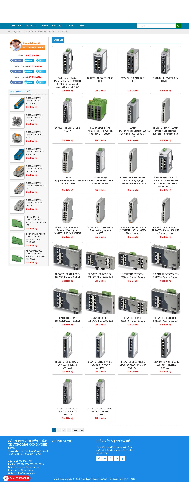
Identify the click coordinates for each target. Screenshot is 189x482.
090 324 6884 (34, 77)
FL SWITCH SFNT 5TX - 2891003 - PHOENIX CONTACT (67, 412)
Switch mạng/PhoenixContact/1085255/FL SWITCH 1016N (70, 180)
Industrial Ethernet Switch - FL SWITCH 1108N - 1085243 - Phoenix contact (165, 230)
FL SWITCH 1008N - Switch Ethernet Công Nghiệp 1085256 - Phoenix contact (165, 131)
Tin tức (70, 26)
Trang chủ (16, 26)
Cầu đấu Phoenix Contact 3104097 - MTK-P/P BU (34, 101)
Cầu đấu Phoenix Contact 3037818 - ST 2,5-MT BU (36, 151)
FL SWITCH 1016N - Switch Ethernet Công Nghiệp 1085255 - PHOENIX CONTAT (67, 230)
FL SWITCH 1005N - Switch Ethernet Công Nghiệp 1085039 (100, 230)
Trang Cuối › (78, 430)
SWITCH (64, 31)
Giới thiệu (57, 26)
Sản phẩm (31, 26)
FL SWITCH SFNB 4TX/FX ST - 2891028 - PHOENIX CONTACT (100, 365)
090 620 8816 (34, 66)
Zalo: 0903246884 (19, 478)
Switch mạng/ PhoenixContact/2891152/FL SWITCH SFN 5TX (100, 180)
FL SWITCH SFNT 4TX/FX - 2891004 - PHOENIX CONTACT (100, 412)
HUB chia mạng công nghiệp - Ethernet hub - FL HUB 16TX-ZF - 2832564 (100, 131)
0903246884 (32, 55)
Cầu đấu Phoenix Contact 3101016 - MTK (34, 135)
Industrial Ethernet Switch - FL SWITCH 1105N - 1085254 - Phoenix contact (132, 230)
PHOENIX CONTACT (47, 31)
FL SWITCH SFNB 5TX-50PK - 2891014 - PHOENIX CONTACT (166, 365)
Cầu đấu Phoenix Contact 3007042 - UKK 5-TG (34, 202)
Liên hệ (82, 26)
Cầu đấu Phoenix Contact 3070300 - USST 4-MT (34, 118)
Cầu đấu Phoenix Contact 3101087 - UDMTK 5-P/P (34, 168)
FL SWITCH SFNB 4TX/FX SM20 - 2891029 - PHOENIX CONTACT (133, 365)
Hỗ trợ (44, 26)
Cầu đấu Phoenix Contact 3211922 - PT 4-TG (35, 185)
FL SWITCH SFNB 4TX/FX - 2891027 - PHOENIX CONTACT (67, 365)
